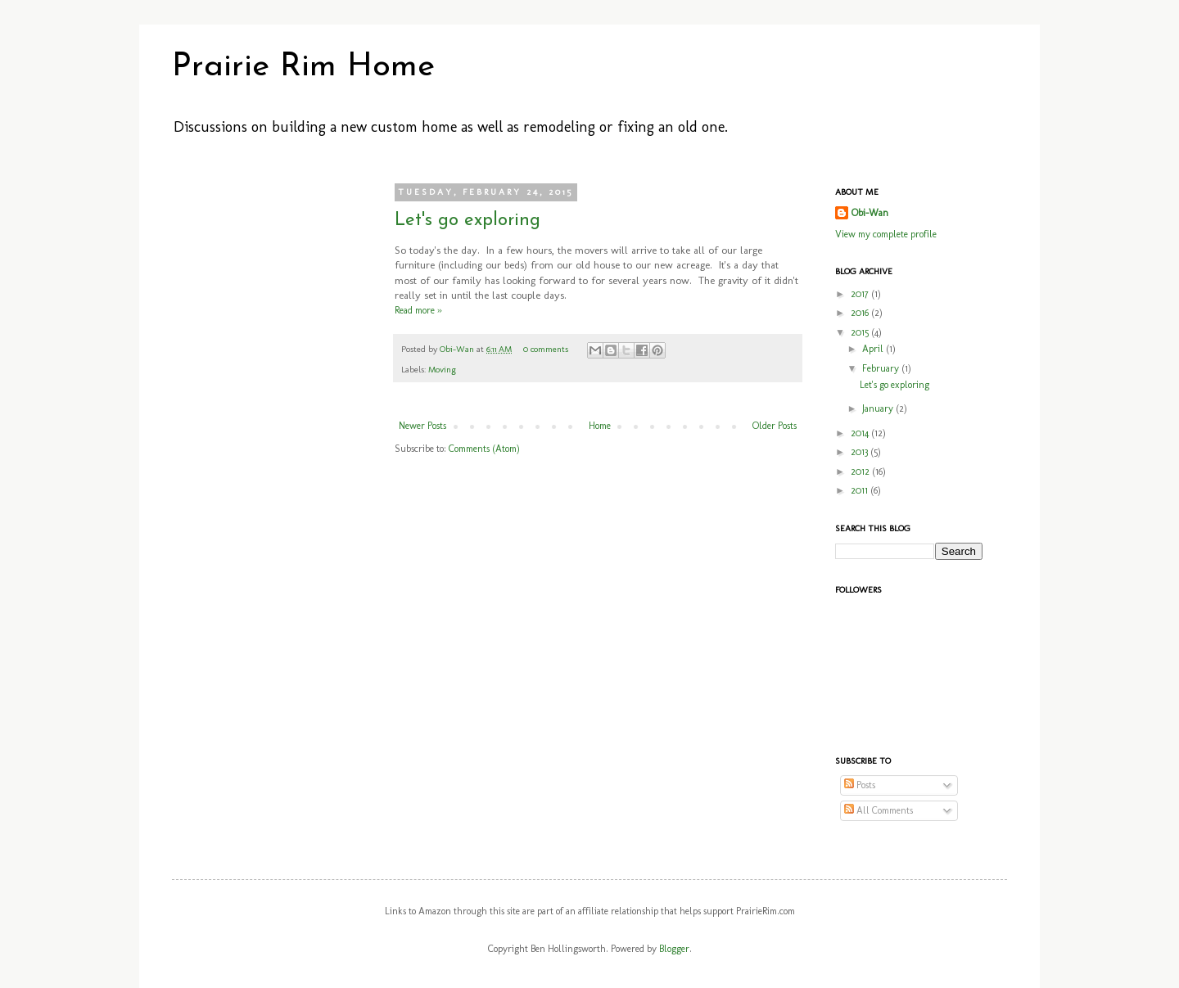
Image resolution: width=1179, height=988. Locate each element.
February (881, 368)
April (874, 348)
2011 (860, 490)
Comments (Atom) (484, 448)
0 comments (545, 349)
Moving (442, 369)
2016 (861, 312)
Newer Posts (422, 425)
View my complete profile (886, 234)
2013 (860, 452)
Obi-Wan (458, 349)
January (879, 408)
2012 (861, 471)
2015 (861, 332)
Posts (859, 785)
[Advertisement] (262, 432)
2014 (861, 433)
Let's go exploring (467, 220)
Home (600, 425)
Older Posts (774, 425)
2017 (861, 294)
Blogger (674, 948)
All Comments (878, 810)
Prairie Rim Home (303, 67)
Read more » (418, 310)
